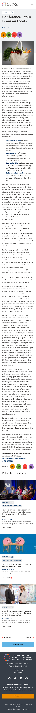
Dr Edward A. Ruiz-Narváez (15, 173)
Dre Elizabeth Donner (13, 141)
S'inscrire (18, 696)
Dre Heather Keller (12, 163)
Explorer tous (18, 644)
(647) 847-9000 (18, 670)
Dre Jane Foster (11, 153)
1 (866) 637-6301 (18, 672)
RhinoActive (25, 709)
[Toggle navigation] (32, 4)
